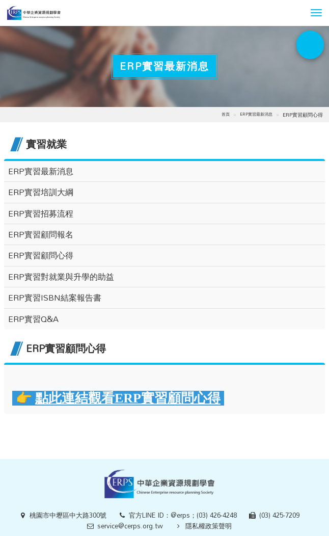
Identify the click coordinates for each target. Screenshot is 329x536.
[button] (316, 13)
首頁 (226, 114)
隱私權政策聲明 (208, 525)
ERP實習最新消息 (256, 114)
